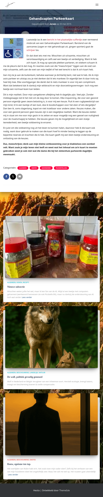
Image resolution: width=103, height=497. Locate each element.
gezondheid (46, 168)
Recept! (26, 282)
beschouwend (23, 372)
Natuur (42, 372)
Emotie (34, 168)
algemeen (23, 168)
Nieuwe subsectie (16, 286)
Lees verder (27, 297)
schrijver (31, 50)
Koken (19, 282)
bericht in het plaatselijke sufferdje (64, 39)
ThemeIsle (64, 490)
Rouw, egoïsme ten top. (19, 464)
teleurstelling (61, 168)
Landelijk (34, 372)
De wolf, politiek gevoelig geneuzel (24, 377)
